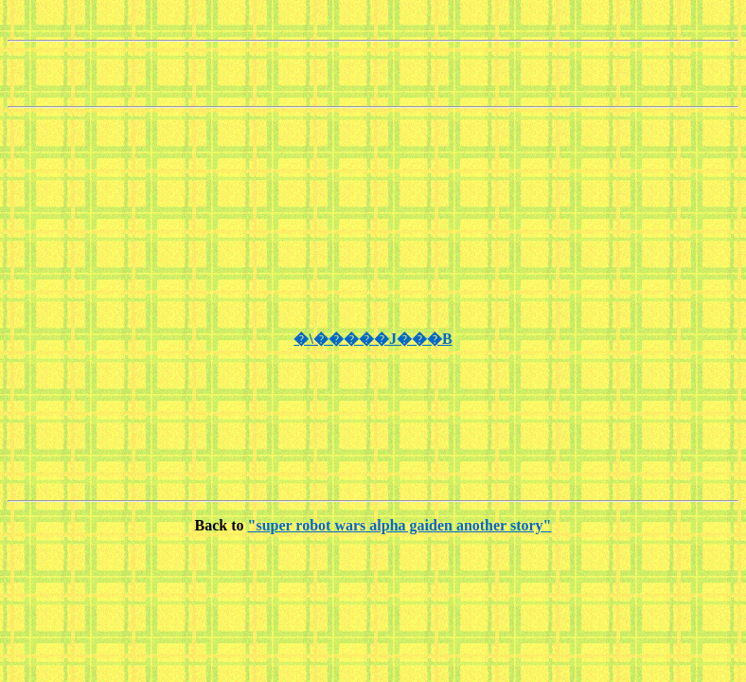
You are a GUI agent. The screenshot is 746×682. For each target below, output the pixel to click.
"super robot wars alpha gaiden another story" (400, 525)
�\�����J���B (372, 339)
